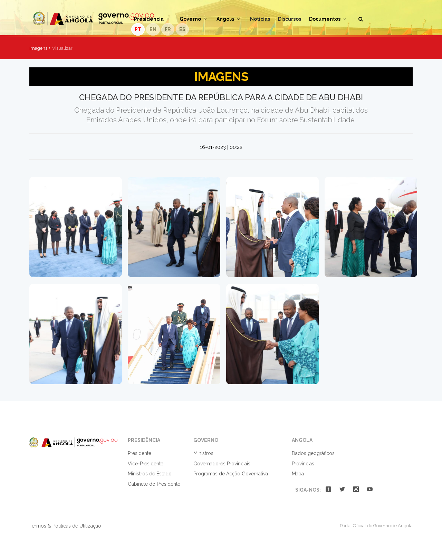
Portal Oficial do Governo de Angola (93, 18)
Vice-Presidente (145, 463)
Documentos (328, 19)
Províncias (303, 463)
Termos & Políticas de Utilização (65, 526)
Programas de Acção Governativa (230, 473)
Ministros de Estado (150, 473)
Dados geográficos (313, 453)
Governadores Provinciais (221, 463)
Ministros (203, 453)
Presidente (139, 453)
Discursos (289, 19)
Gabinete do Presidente (154, 484)
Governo (194, 19)
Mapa (298, 473)
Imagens (38, 48)
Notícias (260, 19)
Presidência (153, 19)
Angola (229, 19)
